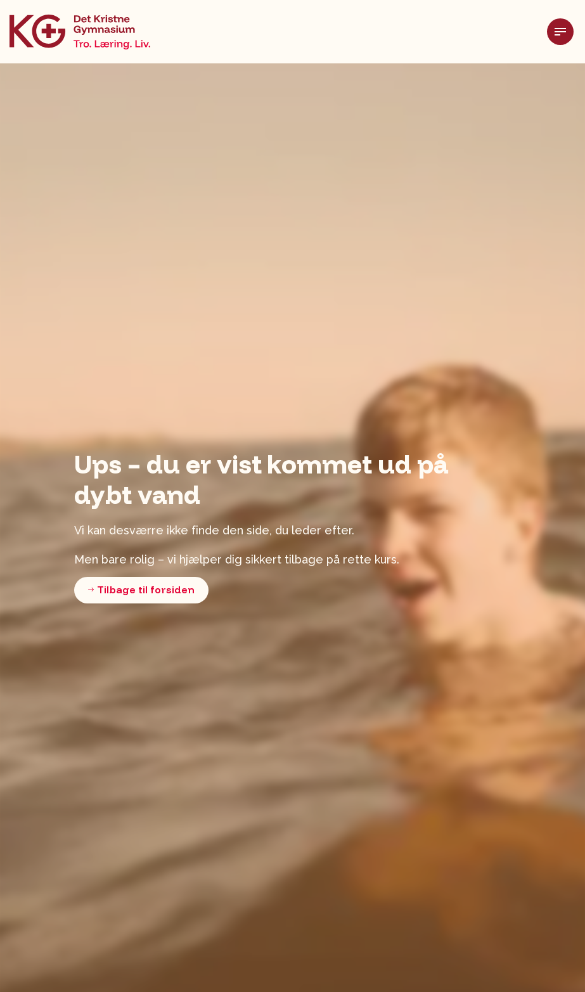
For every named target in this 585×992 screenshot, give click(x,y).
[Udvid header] (566, 31)
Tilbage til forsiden (141, 590)
